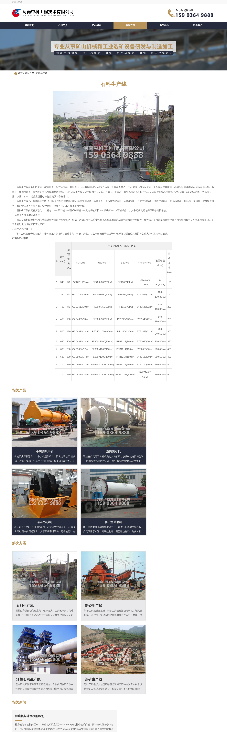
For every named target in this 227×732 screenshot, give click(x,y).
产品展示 (96, 25)
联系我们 (198, 25)
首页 (20, 73)
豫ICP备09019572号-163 (134, 715)
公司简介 (62, 25)
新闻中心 (164, 25)
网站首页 (29, 25)
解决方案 (130, 25)
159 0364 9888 (87, 706)
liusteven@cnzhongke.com (145, 706)
